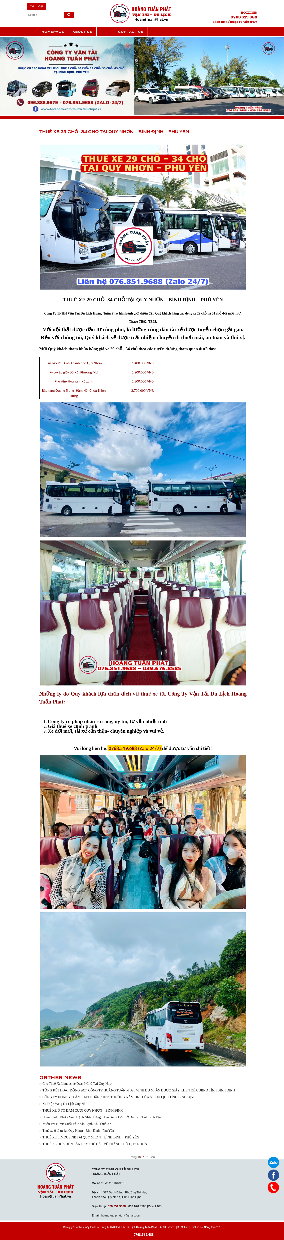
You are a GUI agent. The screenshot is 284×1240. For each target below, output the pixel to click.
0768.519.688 (144, 1234)
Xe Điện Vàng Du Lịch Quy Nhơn (66, 1104)
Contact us (130, 31)
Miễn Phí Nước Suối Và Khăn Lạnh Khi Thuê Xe (77, 1124)
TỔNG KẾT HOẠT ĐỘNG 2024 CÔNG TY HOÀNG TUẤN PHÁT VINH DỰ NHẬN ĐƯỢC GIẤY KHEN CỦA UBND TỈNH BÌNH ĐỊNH (139, 1090)
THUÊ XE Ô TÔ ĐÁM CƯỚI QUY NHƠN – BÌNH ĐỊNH (83, 1110)
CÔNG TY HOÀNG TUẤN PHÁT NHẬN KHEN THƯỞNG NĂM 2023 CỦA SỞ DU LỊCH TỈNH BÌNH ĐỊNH (119, 1097)
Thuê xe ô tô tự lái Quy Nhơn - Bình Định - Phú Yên (78, 1130)
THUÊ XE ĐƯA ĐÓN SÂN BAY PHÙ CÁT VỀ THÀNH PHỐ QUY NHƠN (95, 1144)
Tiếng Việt (36, 6)
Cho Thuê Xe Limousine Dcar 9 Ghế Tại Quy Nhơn (78, 1083)
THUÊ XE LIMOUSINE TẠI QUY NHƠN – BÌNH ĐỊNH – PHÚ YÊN (91, 1137)
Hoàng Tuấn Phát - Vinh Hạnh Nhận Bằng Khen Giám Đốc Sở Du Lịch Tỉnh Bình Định (102, 1117)
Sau (152, 1157)
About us (82, 31)
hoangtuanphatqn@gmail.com (120, 1215)
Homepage (52, 31)
